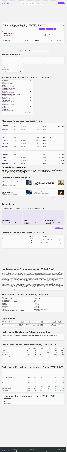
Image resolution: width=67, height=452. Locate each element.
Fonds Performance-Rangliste (46, 335)
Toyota (3, 85)
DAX (30, 451)
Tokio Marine (4, 97)
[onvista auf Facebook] (12, 451)
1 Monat (12, 338)
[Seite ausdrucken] (63, 26)
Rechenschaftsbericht (8, 403)
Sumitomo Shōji (5, 109)
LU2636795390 (5, 129)
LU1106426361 (5, 157)
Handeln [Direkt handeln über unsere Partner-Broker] (60, 28)
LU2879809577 (5, 140)
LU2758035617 (5, 154)
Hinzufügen (42, 28)
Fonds (7, 6)
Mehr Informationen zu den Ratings (57, 247)
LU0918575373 (5, 151)
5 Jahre (25, 338)
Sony (3, 103)
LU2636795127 (5, 163)
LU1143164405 (5, 137)
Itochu (3, 106)
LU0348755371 (5, 160)
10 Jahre (30, 338)
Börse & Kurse (4, 6)
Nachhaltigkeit (45, 50)
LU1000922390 (5, 143)
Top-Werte (47, 451)
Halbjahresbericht (7, 398)
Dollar (39, 451)
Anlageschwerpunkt (36, 50)
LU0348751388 (5, 146)
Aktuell (27, 3)
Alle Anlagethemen (59, 227)
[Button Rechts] (55, 29)
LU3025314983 (5, 132)
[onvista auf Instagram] (16, 451)
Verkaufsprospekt (7, 401)
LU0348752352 (5, 134)
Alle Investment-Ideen (58, 198)
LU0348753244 (5, 149)
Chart (25, 50)
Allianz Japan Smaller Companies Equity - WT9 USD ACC (12, 94)
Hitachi (3, 82)
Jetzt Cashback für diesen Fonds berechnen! (50, 32)
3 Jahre (21, 338)
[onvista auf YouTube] (14, 451)
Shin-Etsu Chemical (6, 100)
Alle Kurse (29, 50)
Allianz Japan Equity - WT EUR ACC (14, 6)
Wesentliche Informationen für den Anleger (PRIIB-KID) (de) (15, 399)
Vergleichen (50, 28)
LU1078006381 (5, 125)
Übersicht (20, 50)
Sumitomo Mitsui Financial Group (8, 88)
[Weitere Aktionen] (63, 324)
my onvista (32, 3)
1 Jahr (16, 338)
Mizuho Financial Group (6, 91)
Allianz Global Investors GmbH (14, 28)
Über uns (59, 451)
